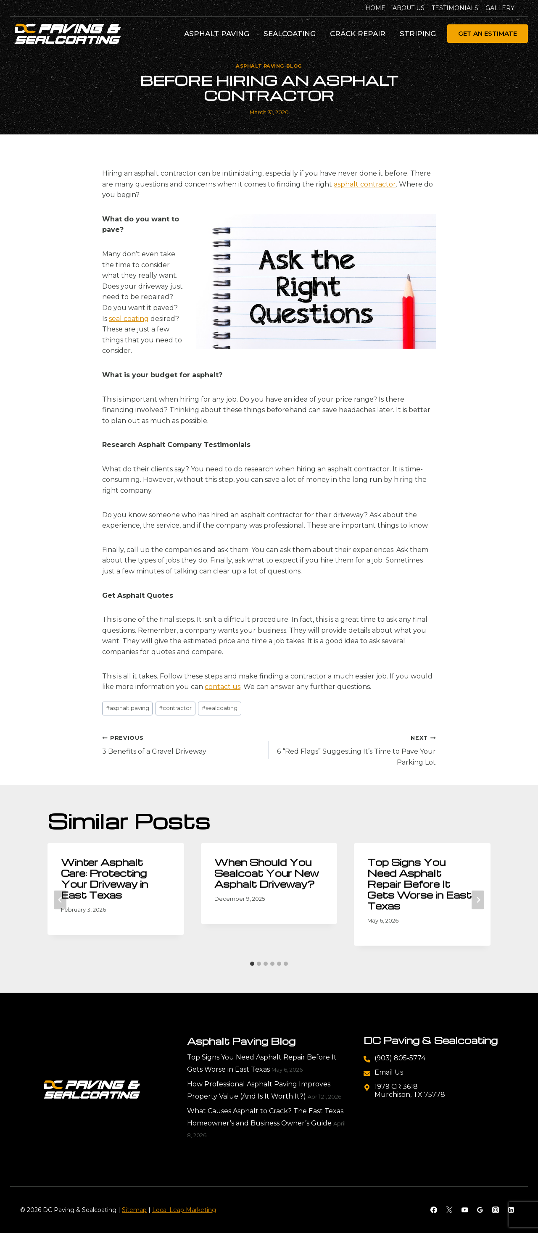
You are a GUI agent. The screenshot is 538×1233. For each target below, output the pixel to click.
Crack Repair (357, 33)
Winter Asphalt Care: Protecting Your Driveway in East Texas (104, 878)
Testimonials (455, 8)
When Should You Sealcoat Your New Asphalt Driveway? (266, 873)
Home (375, 8)
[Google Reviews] (480, 1210)
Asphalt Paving (216, 33)
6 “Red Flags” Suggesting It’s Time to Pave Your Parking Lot (356, 749)
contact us (222, 687)
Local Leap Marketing (184, 1210)
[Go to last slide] (60, 900)
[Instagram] (495, 1210)
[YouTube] (465, 1210)
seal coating (129, 319)
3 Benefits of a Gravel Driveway (182, 744)
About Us (409, 8)
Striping (418, 33)
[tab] (252, 964)
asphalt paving (127, 708)
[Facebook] (433, 1210)
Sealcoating (290, 33)
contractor (175, 708)
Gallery (499, 8)
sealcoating (219, 708)
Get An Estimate (487, 33)
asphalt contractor (365, 184)
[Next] (478, 900)
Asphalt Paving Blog (269, 66)
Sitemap (134, 1210)
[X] (449, 1210)
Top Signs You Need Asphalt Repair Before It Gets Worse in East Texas (419, 884)
